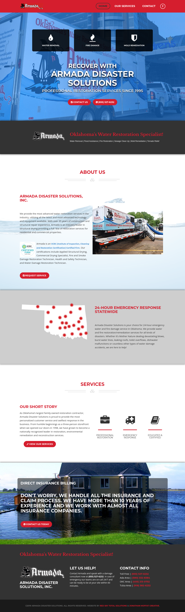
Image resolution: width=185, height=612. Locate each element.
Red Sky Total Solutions (113, 606)
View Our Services (40, 444)
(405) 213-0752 (141, 581)
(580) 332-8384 (141, 577)
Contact (148, 6)
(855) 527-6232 (105, 102)
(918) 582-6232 (142, 585)
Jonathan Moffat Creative (144, 606)
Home (103, 6)
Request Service (34, 275)
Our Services (125, 6)
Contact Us (79, 102)
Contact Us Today (36, 524)
